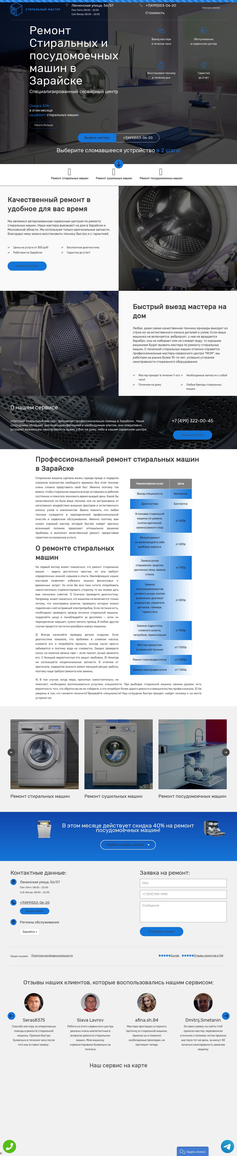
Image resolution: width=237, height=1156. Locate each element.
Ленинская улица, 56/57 (92, 10)
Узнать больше (43, 125)
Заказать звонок (211, 7)
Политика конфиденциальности (52, 955)
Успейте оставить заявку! (128, 845)
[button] (193, 1151)
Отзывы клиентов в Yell (202, 955)
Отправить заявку (161, 931)
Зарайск (29, 932)
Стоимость (155, 13)
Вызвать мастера (27, 266)
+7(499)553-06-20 (161, 5)
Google (168, 955)
